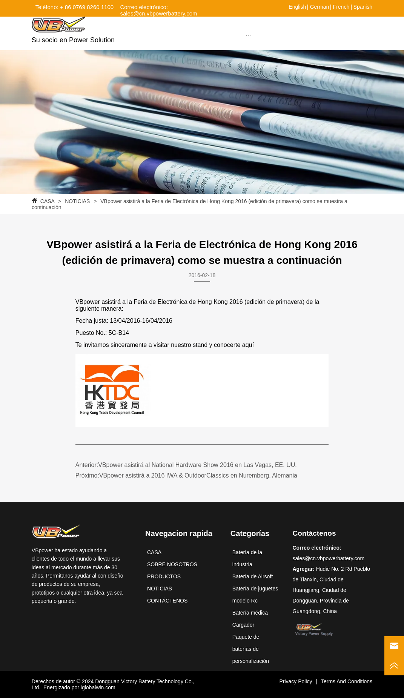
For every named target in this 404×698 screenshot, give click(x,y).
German (319, 7)
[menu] (248, 35)
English (297, 7)
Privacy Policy (295, 681)
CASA (47, 201)
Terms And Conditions (346, 681)
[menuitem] (248, 35)
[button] (248, 35)
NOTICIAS (77, 201)
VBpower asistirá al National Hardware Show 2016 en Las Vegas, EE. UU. (197, 465)
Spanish (363, 7)
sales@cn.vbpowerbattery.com (328, 558)
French (341, 7)
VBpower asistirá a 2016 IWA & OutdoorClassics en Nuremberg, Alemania (198, 475)
